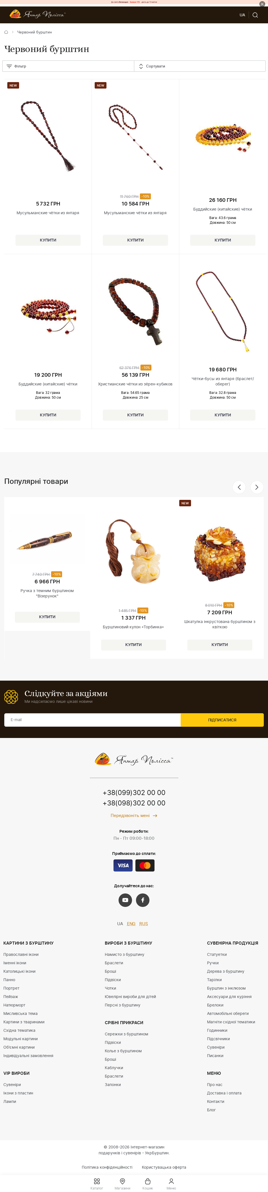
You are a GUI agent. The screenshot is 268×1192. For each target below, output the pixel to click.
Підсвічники (218, 1039)
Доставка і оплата (224, 1094)
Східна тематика (19, 1031)
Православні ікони (20, 955)
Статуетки (217, 955)
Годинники (217, 1031)
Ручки (213, 963)
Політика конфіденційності (107, 1168)
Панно (9, 980)
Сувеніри (12, 1085)
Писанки (215, 1056)
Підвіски (113, 980)
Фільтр (16, 66)
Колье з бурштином (123, 1051)
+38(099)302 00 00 (134, 793)
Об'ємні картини (19, 1048)
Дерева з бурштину (225, 972)
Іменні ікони (14, 963)
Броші (110, 972)
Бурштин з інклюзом (226, 989)
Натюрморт (14, 1006)
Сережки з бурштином (126, 1035)
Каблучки (114, 1068)
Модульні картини (20, 1039)
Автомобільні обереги (228, 1014)
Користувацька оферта (164, 1168)
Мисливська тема (20, 1014)
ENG (131, 924)
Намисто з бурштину (124, 955)
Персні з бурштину (122, 1006)
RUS (143, 924)
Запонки (113, 1085)
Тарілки (214, 980)
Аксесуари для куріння (229, 997)
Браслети (114, 963)
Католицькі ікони (19, 972)
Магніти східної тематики (231, 1022)
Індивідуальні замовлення (28, 1056)
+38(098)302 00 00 (134, 804)
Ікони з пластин (18, 1094)
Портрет (11, 989)
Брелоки (215, 1006)
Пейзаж (10, 997)
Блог (211, 1110)
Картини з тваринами (23, 1022)
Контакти (215, 1102)
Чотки (110, 989)
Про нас (214, 1085)
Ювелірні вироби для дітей (130, 997)
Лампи (9, 1102)
